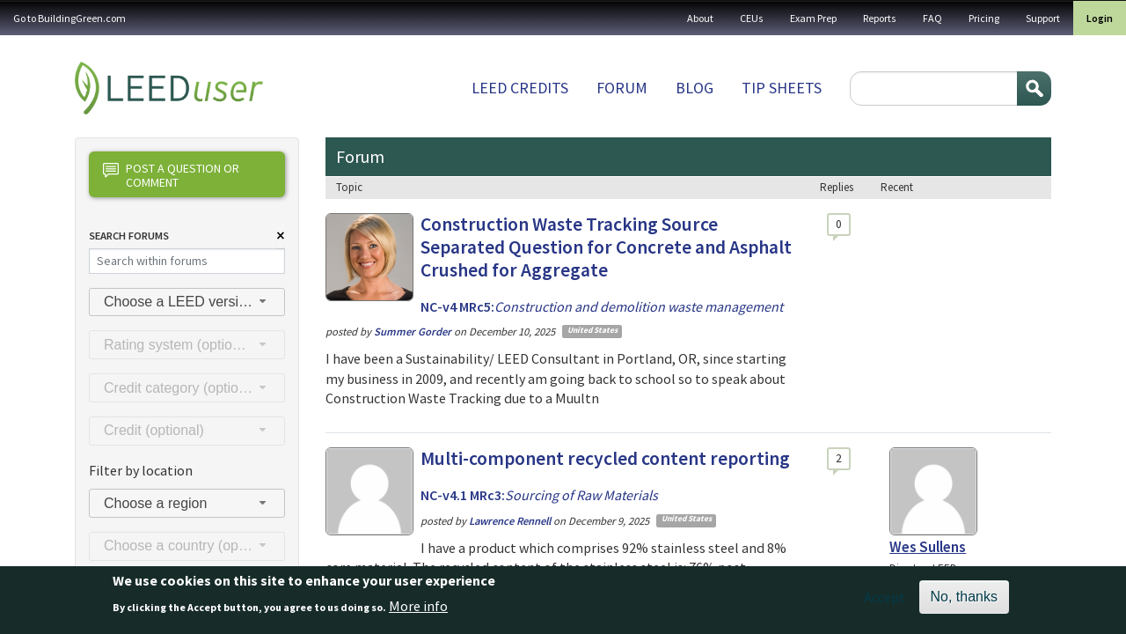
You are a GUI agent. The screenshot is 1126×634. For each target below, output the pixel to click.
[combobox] (187, 302)
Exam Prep (813, 18)
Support (1043, 18)
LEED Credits (520, 87)
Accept (884, 602)
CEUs (752, 18)
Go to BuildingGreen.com (69, 18)
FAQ (932, 18)
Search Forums (129, 235)
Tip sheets (782, 87)
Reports (879, 18)
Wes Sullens (927, 547)
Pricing (984, 18)
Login (1099, 18)
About (700, 18)
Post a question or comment (171, 174)
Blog (694, 87)
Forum (621, 87)
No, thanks (964, 601)
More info (418, 611)
